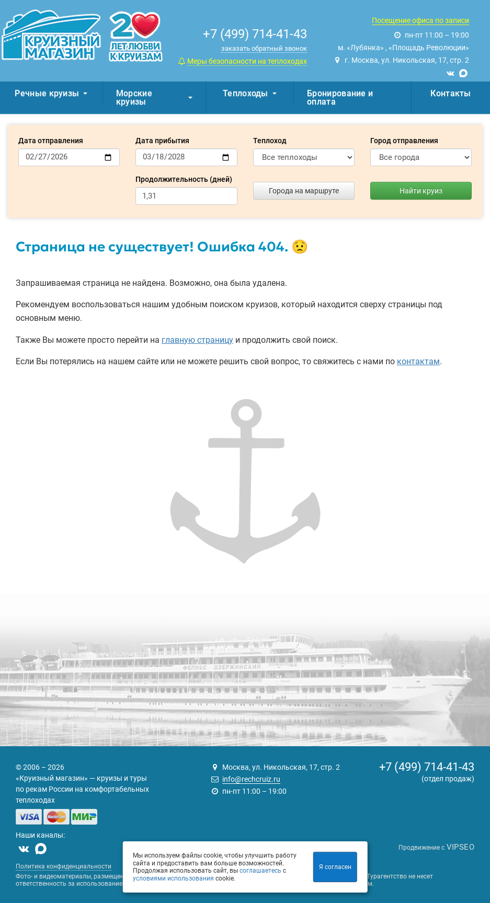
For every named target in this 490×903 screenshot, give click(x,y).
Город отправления (404, 140)
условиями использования (173, 878)
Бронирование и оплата (340, 97)
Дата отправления (50, 140)
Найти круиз (421, 191)
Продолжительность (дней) (183, 179)
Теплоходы (250, 93)
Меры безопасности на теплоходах (247, 61)
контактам (418, 361)
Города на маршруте (304, 191)
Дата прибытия (162, 140)
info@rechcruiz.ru (251, 779)
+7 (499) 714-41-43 (426, 766)
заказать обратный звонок (264, 48)
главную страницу (197, 340)
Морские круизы (154, 97)
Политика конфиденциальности (63, 866)
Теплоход (270, 140)
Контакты (450, 93)
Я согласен (335, 867)
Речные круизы (51, 93)
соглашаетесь (260, 870)
